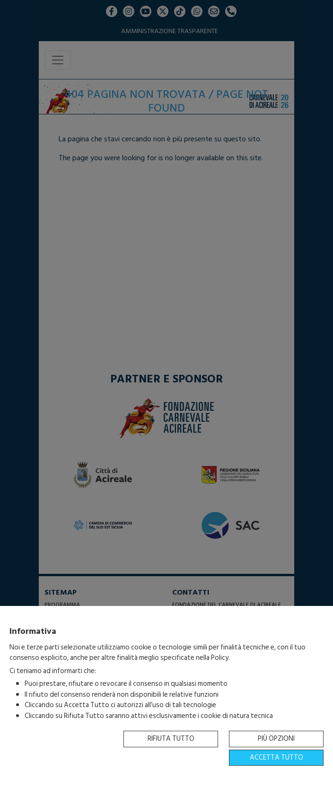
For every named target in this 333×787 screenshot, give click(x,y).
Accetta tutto (276, 757)
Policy (219, 658)
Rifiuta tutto (171, 738)
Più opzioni (276, 738)
